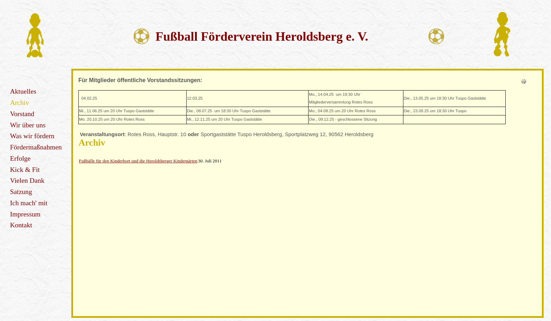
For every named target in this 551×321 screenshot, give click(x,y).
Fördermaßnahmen (36, 147)
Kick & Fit (25, 169)
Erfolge (20, 158)
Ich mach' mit (28, 203)
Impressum (25, 214)
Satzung (21, 191)
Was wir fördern (32, 136)
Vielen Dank (27, 180)
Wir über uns (28, 125)
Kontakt (21, 225)
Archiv (19, 102)
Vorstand (22, 114)
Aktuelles (23, 91)
